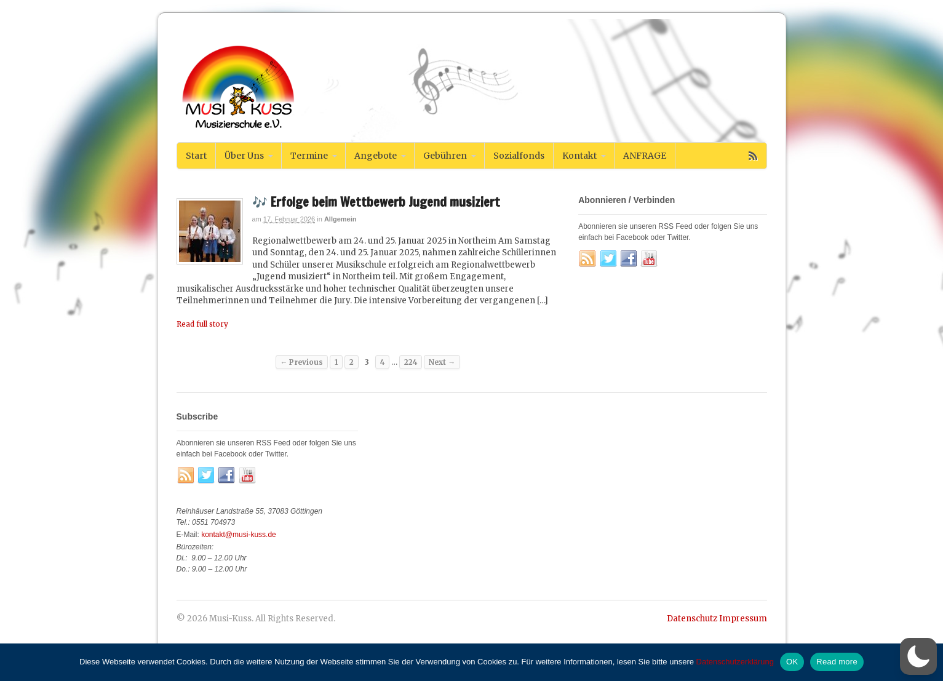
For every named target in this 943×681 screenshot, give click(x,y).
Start (196, 155)
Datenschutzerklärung (735, 661)
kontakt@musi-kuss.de (238, 534)
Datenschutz (692, 618)
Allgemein (340, 219)
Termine (309, 155)
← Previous (302, 362)
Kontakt (579, 155)
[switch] (918, 656)
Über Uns (244, 155)
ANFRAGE (644, 155)
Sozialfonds (518, 155)
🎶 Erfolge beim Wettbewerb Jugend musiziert (376, 202)
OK (792, 661)
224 (410, 362)
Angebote (375, 155)
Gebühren (445, 155)
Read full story (202, 324)
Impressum (743, 618)
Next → (442, 362)
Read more (836, 661)
